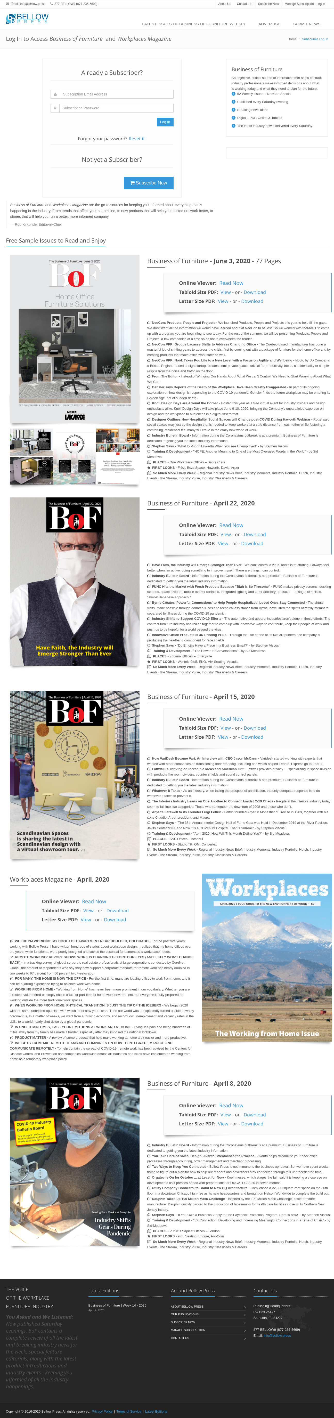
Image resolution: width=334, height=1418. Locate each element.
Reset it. (137, 138)
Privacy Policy (102, 1411)
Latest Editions (156, 1411)
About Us (224, 4)
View (226, 292)
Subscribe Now (268, 4)
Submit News (307, 24)
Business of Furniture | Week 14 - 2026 (117, 1305)
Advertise (269, 24)
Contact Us (244, 4)
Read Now (231, 282)
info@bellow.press (33, 4)
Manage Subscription (188, 1330)
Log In (165, 122)
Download (255, 292)
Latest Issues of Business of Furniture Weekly (194, 24)
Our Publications (185, 1314)
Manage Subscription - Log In (305, 4)
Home (292, 39)
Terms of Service (128, 1411)
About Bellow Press (187, 1306)
